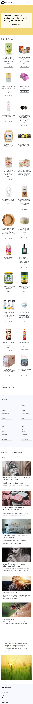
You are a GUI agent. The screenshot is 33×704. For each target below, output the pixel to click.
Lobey (24, 429)
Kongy (13, 421)
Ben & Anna (25, 423)
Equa (24, 405)
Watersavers (4, 402)
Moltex (3, 429)
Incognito (3, 413)
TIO (24, 418)
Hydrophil (4, 421)
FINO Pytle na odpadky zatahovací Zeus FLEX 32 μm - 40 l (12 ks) (24, 145)
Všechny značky (5, 679)
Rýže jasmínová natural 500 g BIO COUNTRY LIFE (8, 145)
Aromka (14, 415)
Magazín (4, 681)
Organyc (14, 408)
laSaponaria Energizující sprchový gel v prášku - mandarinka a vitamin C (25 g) (8, 88)
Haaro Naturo (26, 426)
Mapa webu (4, 684)
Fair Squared (15, 426)
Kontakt (3, 695)
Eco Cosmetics (15, 410)
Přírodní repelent (8, 606)
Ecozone (14, 402)
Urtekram (4, 408)
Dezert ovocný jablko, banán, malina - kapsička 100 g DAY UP (8, 258)
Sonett (13, 413)
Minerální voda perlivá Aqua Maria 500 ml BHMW (8, 115)
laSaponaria (14, 423)
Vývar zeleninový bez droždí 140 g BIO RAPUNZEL (24, 287)
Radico (24, 421)
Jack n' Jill (14, 405)
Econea (24, 413)
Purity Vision (4, 423)
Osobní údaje (5, 689)
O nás (3, 692)
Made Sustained (26, 408)
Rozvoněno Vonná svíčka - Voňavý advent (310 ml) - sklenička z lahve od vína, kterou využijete (24, 173)
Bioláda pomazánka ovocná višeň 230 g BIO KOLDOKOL (8, 344)
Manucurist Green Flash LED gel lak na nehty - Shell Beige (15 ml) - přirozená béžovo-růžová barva (24, 260)
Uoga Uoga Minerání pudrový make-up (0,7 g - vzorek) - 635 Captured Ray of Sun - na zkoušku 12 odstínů (8, 231)
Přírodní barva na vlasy (10, 579)
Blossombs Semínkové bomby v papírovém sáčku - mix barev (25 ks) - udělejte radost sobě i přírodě (24, 202)
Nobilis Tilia (25, 402)
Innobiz (3, 418)
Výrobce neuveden (6, 410)
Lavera (24, 410)
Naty (24, 415)
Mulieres (3, 426)
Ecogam (3, 405)
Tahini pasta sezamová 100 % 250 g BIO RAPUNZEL (8, 287)
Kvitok (13, 418)
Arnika (3, 415)
